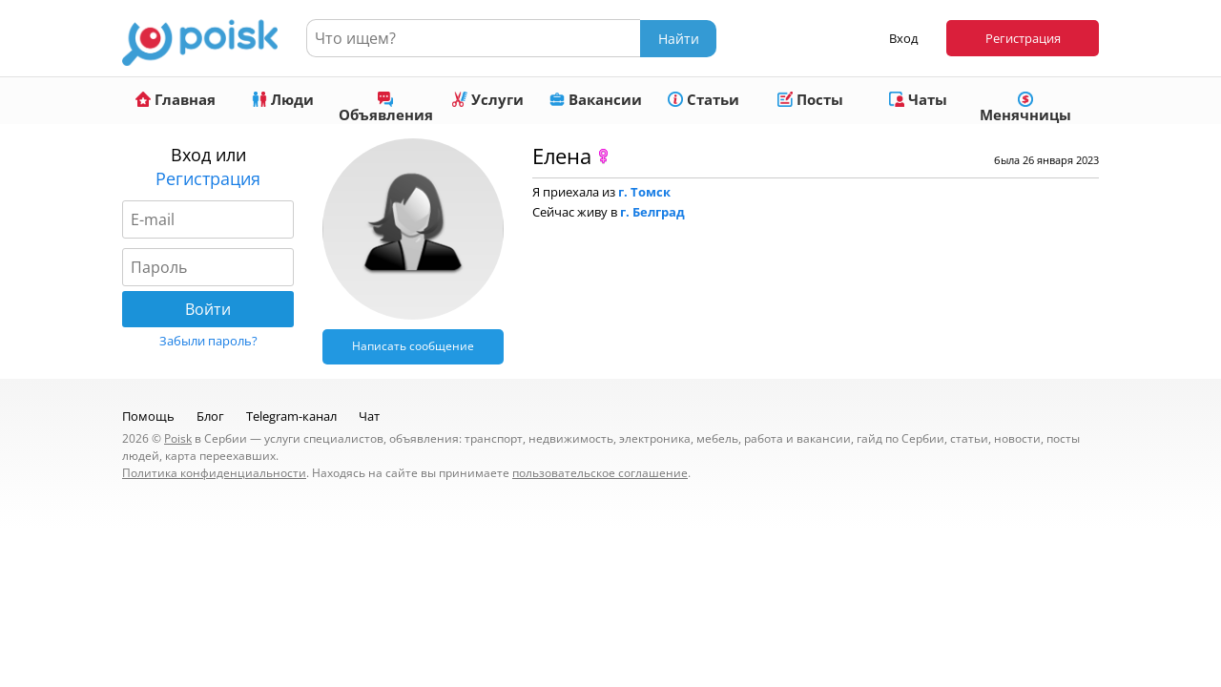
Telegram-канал (291, 416)
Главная (175, 99)
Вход (903, 38)
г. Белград (652, 211)
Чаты (918, 99)
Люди (283, 99)
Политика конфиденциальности (214, 473)
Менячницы (1025, 108)
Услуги (488, 99)
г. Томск (644, 191)
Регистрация (1023, 38)
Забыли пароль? (208, 340)
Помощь (148, 416)
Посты (810, 99)
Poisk (178, 438)
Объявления (386, 108)
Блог (210, 416)
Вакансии (595, 99)
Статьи (703, 99)
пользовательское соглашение (600, 473)
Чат (369, 416)
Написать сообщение (413, 346)
